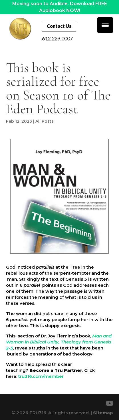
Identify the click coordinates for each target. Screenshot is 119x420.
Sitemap (103, 412)
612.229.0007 (57, 38)
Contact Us (59, 26)
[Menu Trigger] (105, 25)
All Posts (44, 121)
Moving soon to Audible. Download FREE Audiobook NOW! (59, 7)
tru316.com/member (40, 376)
